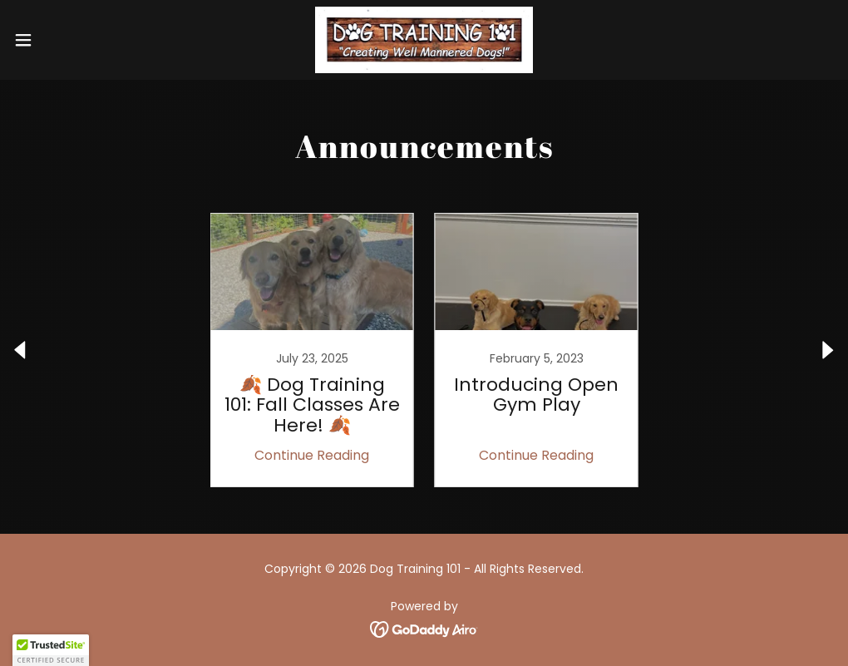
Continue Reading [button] (311, 455)
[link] (424, 40)
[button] (69, 40)
